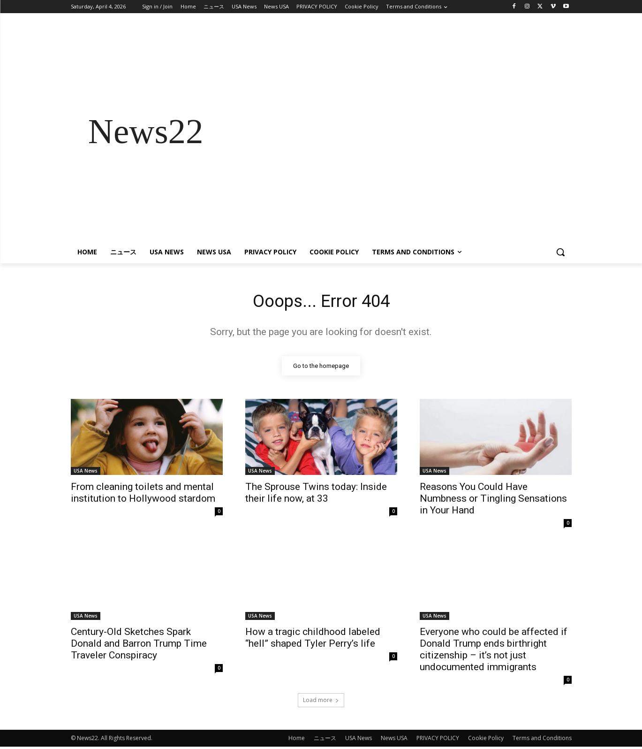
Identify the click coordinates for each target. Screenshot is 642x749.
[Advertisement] (396, 131)
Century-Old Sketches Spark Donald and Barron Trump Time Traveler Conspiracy (139, 645)
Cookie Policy (486, 740)
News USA (394, 740)
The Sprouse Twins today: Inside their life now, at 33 (316, 494)
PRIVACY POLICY (437, 740)
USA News (86, 473)
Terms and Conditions (542, 740)
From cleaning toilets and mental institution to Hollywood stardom (143, 494)
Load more (321, 702)
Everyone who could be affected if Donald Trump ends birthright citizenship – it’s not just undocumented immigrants (493, 651)
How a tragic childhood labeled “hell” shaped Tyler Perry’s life (312, 639)
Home (296, 740)
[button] (560, 252)
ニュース (325, 740)
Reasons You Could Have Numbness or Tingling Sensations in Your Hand (493, 500)
